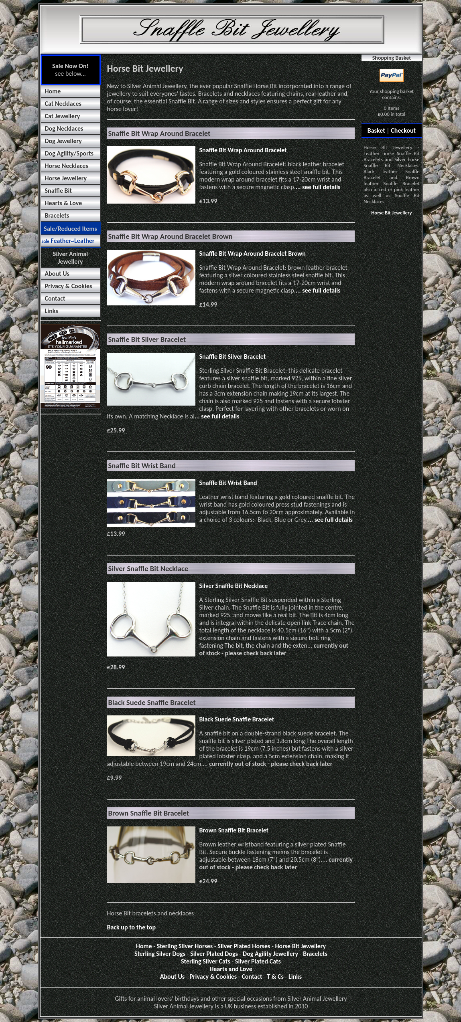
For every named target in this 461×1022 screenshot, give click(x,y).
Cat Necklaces (63, 103)
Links (51, 311)
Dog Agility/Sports (69, 153)
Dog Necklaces (64, 128)
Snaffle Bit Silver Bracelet (232, 356)
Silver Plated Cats (258, 961)
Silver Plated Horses (243, 946)
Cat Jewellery (62, 116)
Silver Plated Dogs (214, 953)
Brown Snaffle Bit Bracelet (234, 830)
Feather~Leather (68, 240)
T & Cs (275, 976)
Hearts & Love (63, 203)
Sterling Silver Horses (185, 946)
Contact (55, 298)
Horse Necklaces (66, 166)
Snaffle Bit (58, 190)
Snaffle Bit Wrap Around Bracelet (243, 150)
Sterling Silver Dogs (159, 953)
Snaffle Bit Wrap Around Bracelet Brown (252, 253)
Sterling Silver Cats (205, 961)
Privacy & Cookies (68, 286)
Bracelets (57, 215)
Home (53, 91)
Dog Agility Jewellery (270, 953)
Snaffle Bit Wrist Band (228, 483)
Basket (376, 130)
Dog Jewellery (63, 141)
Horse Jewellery (66, 178)
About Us (57, 273)
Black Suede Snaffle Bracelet (236, 719)
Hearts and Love (230, 969)
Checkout (403, 130)
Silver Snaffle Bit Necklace (233, 586)
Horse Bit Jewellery (391, 213)
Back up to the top (131, 927)
